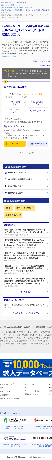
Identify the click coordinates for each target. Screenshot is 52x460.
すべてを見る (26, 292)
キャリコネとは (30, 384)
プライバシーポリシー (33, 391)
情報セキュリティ (31, 394)
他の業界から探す (15, 193)
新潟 (8, 208)
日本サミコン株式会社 (15, 87)
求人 (1, 388)
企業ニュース (5, 391)
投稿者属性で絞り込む (17, 172)
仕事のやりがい (12, 215)
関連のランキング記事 (41, 61)
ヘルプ (27, 388)
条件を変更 (45, 65)
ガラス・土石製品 (23, 208)
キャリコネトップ (7, 384)
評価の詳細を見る (37, 144)
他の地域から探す (15, 186)
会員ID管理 (4, 395)
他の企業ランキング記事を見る (26, 313)
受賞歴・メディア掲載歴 (9, 399)
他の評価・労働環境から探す (20, 179)
